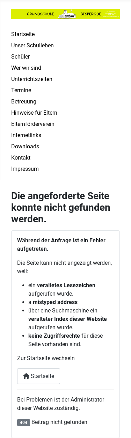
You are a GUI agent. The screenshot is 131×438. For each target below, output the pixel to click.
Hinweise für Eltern (34, 112)
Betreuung (23, 101)
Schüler (20, 56)
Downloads (25, 146)
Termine (21, 90)
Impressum (25, 169)
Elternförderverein (32, 124)
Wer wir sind (26, 68)
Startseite (23, 34)
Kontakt (20, 157)
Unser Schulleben (32, 45)
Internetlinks (26, 135)
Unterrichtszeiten (31, 79)
